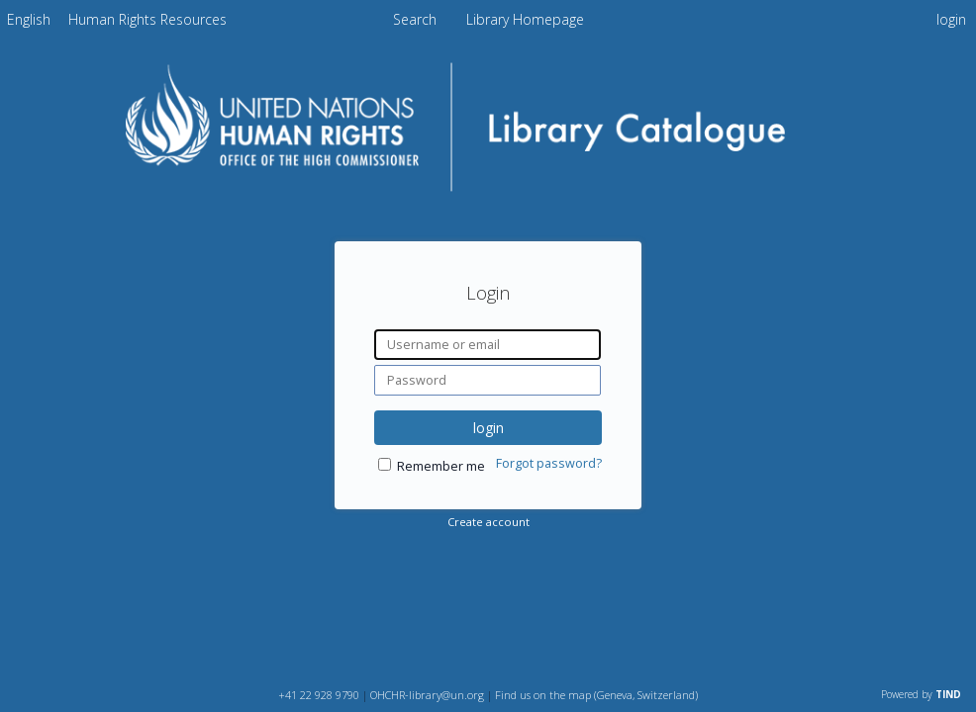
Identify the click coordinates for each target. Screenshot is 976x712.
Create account (488, 521)
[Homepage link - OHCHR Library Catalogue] (488, 194)
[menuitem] (28, 19)
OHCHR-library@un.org (427, 694)
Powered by (921, 694)
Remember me (441, 466)
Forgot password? (549, 463)
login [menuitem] (951, 19)
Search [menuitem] (415, 19)
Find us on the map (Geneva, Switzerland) (596, 694)
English (28, 19)
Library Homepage (525, 19)
